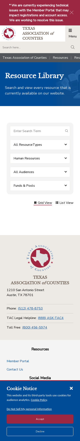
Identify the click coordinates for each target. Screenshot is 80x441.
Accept (40, 419)
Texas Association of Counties (24, 57)
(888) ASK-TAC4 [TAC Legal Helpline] (51, 318)
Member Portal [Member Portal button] (18, 361)
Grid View (43, 203)
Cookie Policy (39, 400)
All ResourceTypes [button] (28, 144)
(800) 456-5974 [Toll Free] (34, 327)
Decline (40, 431)
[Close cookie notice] (71, 388)
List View (64, 203)
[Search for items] (36, 131)
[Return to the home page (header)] (9, 33)
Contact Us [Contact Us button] (15, 369)
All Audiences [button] (24, 172)
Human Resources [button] (27, 158)
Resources (60, 57)
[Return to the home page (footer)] (40, 258)
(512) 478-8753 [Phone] (30, 308)
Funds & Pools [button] (24, 185)
